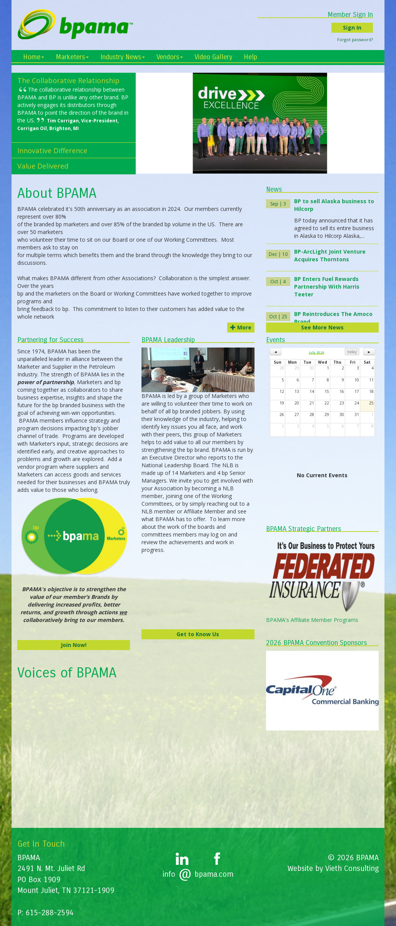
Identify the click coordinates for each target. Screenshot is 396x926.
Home (33, 57)
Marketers (72, 57)
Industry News (122, 57)
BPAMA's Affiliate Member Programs (312, 619)
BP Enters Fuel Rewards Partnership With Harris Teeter (326, 286)
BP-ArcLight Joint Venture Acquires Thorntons (330, 255)
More (240, 327)
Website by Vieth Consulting (333, 868)
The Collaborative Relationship (68, 80)
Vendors (169, 57)
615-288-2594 (49, 912)
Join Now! (74, 645)
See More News (322, 327)
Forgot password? (361, 39)
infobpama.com (198, 874)
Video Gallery (213, 57)
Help (250, 57)
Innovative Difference (52, 150)
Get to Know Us (197, 634)
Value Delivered (42, 165)
